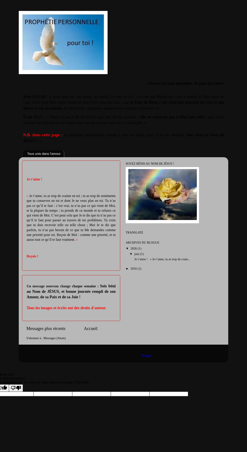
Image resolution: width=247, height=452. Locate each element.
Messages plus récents (45, 328)
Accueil (91, 328)
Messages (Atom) (54, 338)
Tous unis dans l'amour (44, 153)
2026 (133, 248)
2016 (133, 268)
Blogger (147, 355)
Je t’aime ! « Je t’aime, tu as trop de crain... (162, 259)
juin (137, 254)
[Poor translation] (16, 388)
